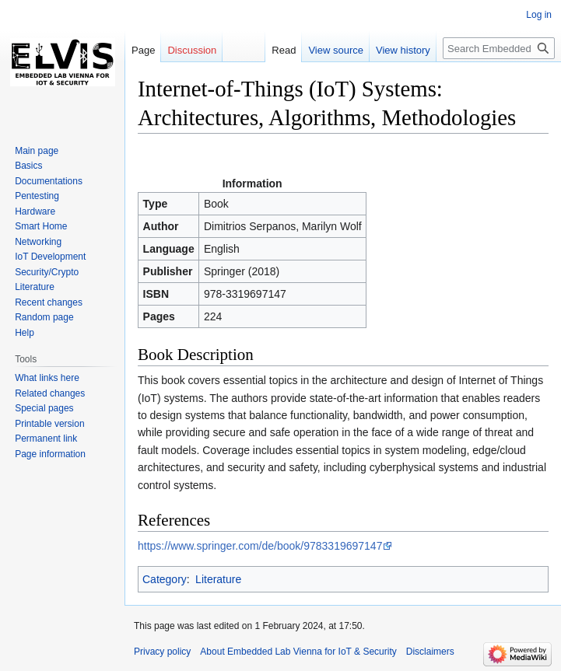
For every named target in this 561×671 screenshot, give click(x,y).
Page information (50, 454)
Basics (28, 165)
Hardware (35, 211)
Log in (539, 14)
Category (164, 579)
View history (403, 50)
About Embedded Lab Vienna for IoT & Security (298, 651)
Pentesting (37, 195)
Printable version (49, 423)
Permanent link (46, 438)
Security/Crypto (47, 272)
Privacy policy (162, 651)
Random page (44, 317)
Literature (218, 579)
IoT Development (50, 256)
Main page (36, 150)
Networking (38, 241)
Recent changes (48, 302)
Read (284, 50)
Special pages (44, 408)
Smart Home (41, 226)
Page (143, 50)
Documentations (48, 181)
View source (335, 50)
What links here (47, 377)
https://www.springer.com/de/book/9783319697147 (260, 546)
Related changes (50, 393)
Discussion (191, 50)
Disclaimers (430, 651)
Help (24, 332)
